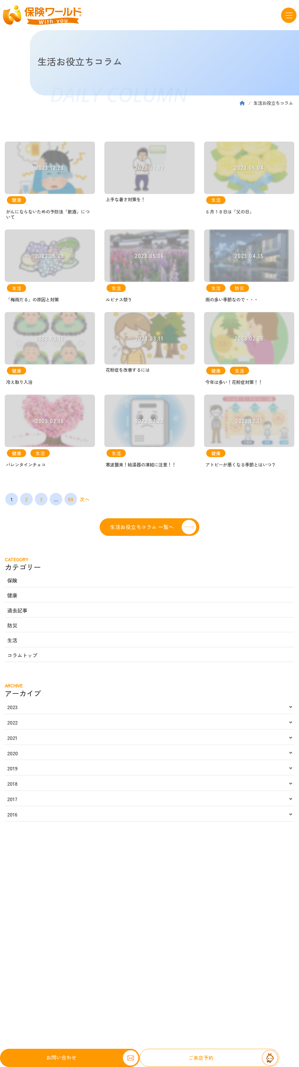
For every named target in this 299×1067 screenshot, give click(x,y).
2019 (12, 770)
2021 (12, 740)
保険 (12, 582)
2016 (12, 816)
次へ (85, 501)
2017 (12, 801)
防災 (12, 627)
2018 (12, 785)
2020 (12, 755)
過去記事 (17, 612)
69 (70, 501)
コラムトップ (22, 657)
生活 (12, 642)
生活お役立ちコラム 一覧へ (142, 529)
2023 (12, 709)
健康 (12, 597)
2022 (12, 724)
